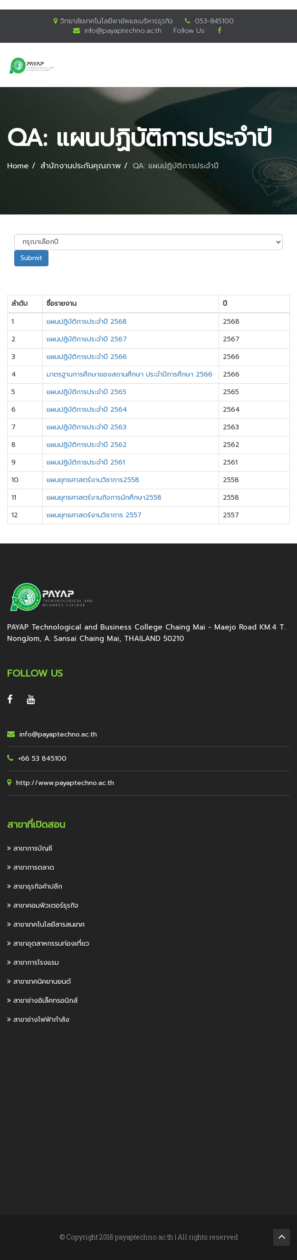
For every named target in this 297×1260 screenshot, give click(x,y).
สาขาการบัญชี (29, 848)
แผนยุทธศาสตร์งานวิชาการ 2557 (94, 515)
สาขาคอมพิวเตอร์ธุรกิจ (42, 906)
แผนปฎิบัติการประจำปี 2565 (86, 392)
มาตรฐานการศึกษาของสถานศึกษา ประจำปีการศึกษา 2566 (129, 374)
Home (18, 166)
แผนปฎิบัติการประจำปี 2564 (87, 410)
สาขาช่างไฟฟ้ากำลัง (38, 1020)
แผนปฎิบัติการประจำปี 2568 (87, 322)
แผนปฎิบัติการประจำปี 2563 (86, 427)
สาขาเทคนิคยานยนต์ (39, 982)
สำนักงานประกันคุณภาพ (80, 166)
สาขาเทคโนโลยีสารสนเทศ (46, 925)
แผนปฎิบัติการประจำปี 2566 (87, 357)
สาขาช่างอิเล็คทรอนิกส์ (42, 1001)
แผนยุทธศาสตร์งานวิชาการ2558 (93, 480)
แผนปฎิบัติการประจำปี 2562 (87, 445)
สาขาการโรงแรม (33, 963)
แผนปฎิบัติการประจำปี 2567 (87, 339)
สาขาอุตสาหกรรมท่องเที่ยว (48, 944)
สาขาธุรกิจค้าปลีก (34, 887)
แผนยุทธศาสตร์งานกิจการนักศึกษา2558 (104, 498)
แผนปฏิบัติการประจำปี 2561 (86, 462)
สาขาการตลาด (30, 867)
